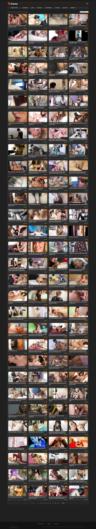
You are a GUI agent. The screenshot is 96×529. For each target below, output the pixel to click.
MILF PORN (65, 7)
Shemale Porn (13, 7)
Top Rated (39, 7)
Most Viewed (48, 7)
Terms (49, 523)
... (60, 503)
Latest (32, 7)
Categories (25, 7)
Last (63, 503)
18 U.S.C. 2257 (56, 523)
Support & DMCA (40, 523)
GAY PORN (57, 7)
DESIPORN (73, 7)
